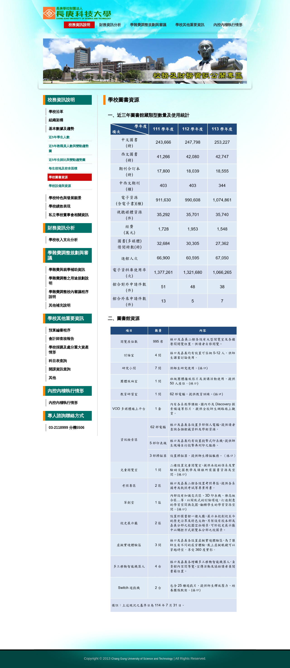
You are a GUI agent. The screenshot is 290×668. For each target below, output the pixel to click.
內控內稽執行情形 (227, 25)
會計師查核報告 (61, 339)
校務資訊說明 (79, 25)
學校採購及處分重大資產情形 (69, 349)
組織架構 (56, 120)
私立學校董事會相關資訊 (69, 215)
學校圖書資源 (58, 177)
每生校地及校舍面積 (63, 168)
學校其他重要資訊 (189, 25)
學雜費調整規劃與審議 (148, 25)
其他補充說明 (59, 305)
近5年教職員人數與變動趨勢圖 (69, 148)
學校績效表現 (59, 206)
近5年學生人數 (59, 137)
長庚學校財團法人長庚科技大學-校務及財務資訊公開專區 (82, 13)
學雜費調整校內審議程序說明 (69, 294)
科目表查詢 (58, 361)
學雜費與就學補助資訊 (67, 270)
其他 (52, 378)
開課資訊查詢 (59, 369)
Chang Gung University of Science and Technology (142, 658)
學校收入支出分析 (63, 240)
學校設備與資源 (60, 186)
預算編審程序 (59, 330)
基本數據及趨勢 (61, 129)
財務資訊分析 (110, 25)
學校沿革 (56, 112)
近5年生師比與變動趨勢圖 (67, 160)
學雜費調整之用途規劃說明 (69, 280)
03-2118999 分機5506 (66, 427)
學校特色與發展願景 (65, 198)
